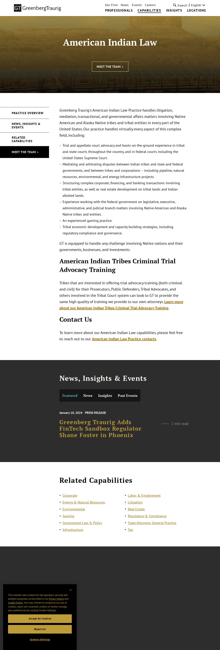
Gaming (68, 519)
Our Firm (111, 5)
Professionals (119, 11)
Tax (130, 533)
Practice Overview (28, 113)
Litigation (135, 506)
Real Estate (136, 512)
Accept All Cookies (40, 626)
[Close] (70, 598)
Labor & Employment (144, 499)
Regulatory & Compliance (147, 519)
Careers (150, 5)
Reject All (40, 636)
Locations (196, 11)
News (125, 5)
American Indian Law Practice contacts (124, 338)
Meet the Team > (110, 67)
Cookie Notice (15, 610)
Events (137, 5)
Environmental (74, 512)
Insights (174, 11)
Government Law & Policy (82, 526)
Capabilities (149, 11)
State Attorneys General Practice (152, 526)
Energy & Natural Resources (84, 506)
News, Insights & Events (26, 125)
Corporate (70, 499)
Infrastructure (73, 533)
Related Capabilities (22, 139)
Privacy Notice (56, 606)
